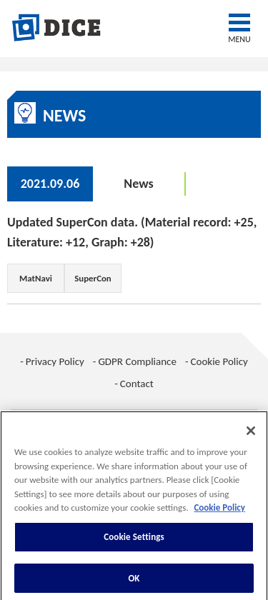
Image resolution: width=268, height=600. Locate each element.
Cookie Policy (219, 361)
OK (133, 581)
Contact (137, 383)
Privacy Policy (55, 361)
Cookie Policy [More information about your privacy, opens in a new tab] (219, 511)
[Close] (251, 435)
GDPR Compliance (137, 361)
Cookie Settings (134, 540)
